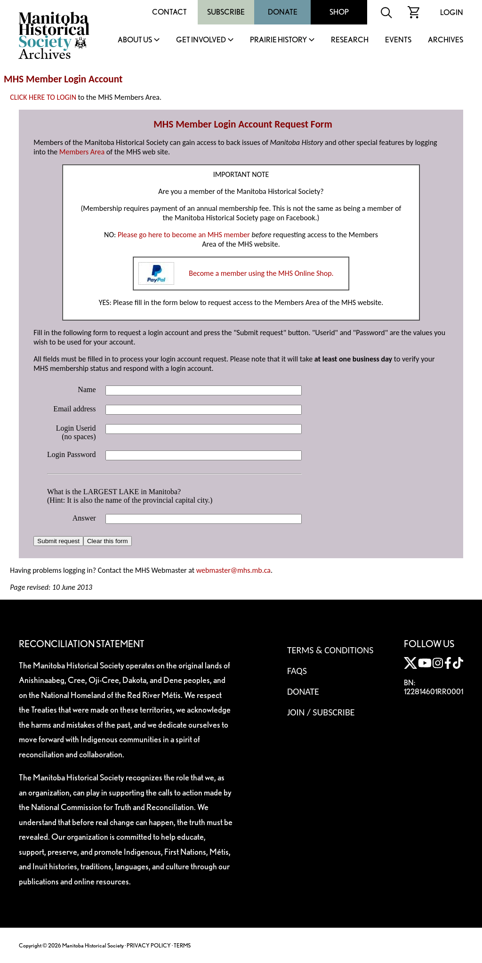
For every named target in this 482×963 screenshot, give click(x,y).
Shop (339, 12)
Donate (282, 12)
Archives (445, 40)
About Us (135, 40)
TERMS (182, 945)
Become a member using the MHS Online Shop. (261, 273)
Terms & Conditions (330, 650)
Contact (169, 12)
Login (451, 12)
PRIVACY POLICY (149, 945)
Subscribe (226, 12)
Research (350, 40)
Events (398, 40)
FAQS (297, 670)
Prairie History (278, 40)
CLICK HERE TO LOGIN (43, 97)
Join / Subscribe (321, 712)
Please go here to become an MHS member (184, 234)
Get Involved (201, 40)
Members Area (81, 151)
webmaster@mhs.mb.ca (233, 570)
